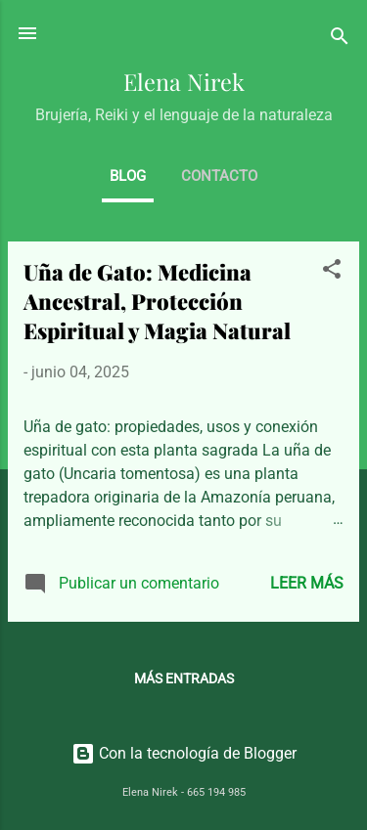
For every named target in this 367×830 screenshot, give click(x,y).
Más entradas (184, 678)
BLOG (128, 176)
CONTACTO (219, 176)
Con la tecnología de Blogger (184, 753)
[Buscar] (339, 39)
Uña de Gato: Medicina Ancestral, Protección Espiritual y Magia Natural (157, 301)
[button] (332, 272)
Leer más (307, 583)
